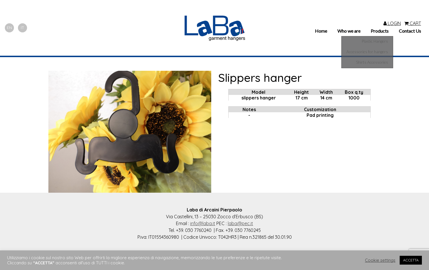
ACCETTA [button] (410, 260)
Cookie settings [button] (380, 260)
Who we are (348, 31)
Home (321, 31)
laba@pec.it (240, 223)
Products (380, 31)
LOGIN (392, 23)
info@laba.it (202, 223)
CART (412, 23)
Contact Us (410, 31)
